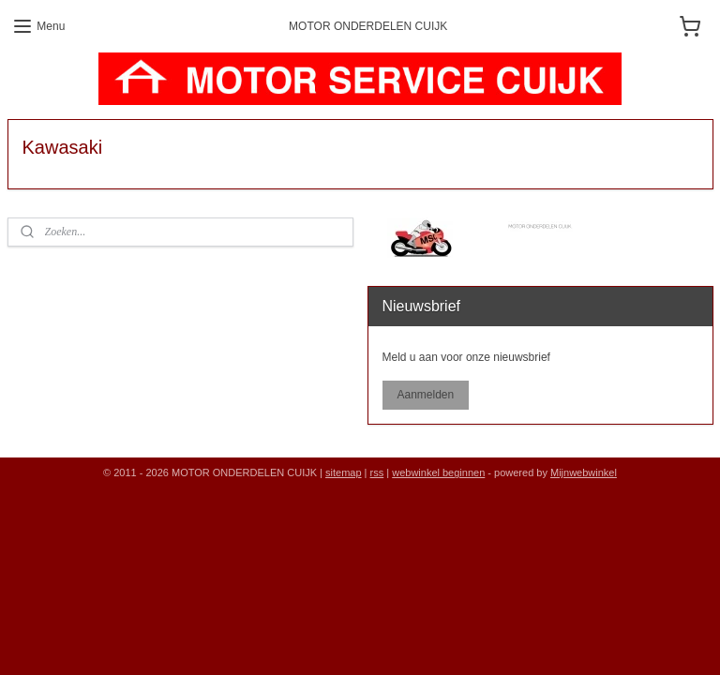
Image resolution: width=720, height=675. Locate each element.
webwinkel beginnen (438, 472)
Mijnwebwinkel (583, 472)
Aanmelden (425, 394)
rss (377, 472)
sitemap (343, 472)
